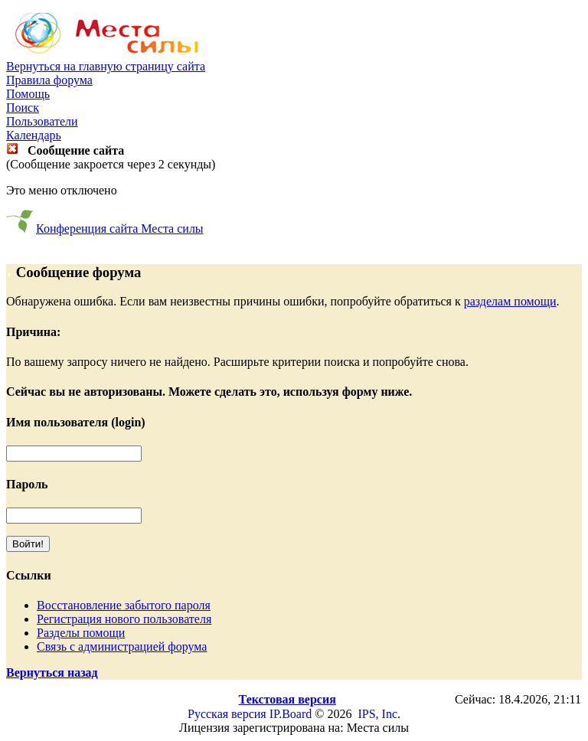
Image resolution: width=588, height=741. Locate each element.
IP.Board (291, 713)
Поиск (22, 107)
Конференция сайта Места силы (120, 228)
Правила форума (49, 80)
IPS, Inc (377, 713)
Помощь (28, 93)
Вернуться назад (52, 672)
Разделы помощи (81, 632)
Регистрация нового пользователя (124, 618)
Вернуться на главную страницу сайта (105, 66)
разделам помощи (510, 301)
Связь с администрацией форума (122, 646)
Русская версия (227, 713)
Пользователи (42, 121)
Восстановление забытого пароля (124, 605)
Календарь (33, 135)
